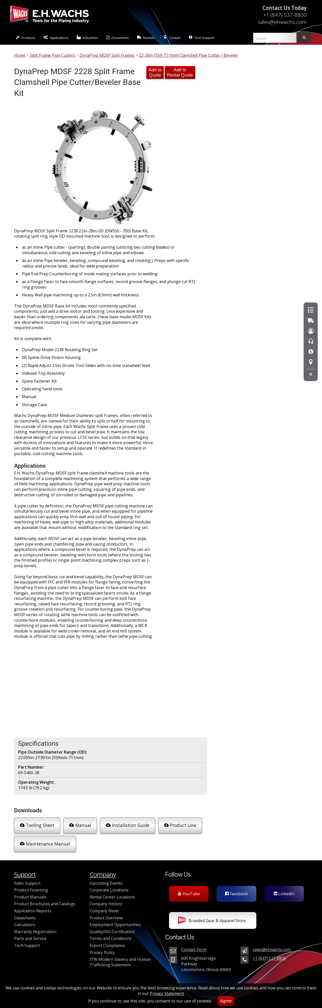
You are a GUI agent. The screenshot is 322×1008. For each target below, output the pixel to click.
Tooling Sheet (37, 825)
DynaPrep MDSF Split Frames (107, 55)
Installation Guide (127, 825)
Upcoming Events (106, 883)
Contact (172, 37)
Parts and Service (30, 938)
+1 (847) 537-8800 (285, 14)
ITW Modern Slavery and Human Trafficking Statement (120, 962)
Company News (104, 911)
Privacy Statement (167, 993)
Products (25, 37)
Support (25, 874)
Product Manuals (30, 897)
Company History (106, 904)
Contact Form (194, 949)
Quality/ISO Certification (112, 931)
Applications (56, 37)
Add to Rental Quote (180, 72)
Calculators (24, 924)
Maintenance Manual (45, 844)
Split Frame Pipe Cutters (52, 55)
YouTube (189, 893)
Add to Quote (155, 72)
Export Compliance (107, 945)
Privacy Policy (102, 952)
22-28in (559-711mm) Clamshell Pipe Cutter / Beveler (188, 55)
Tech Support (202, 37)
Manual (80, 825)
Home (19, 55)
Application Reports (32, 911)
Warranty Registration (35, 931)
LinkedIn (284, 893)
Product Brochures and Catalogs (44, 904)
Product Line (180, 825)
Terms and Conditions (110, 938)
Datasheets (25, 918)
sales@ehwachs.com (282, 21)
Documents (117, 37)
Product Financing (31, 890)
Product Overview (106, 918)
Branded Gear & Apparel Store (212, 921)
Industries (87, 37)
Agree (226, 1000)
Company (103, 874)
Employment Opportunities (115, 924)
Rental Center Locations (112, 897)
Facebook (236, 893)
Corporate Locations (109, 890)
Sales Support (27, 883)
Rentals (146, 37)
